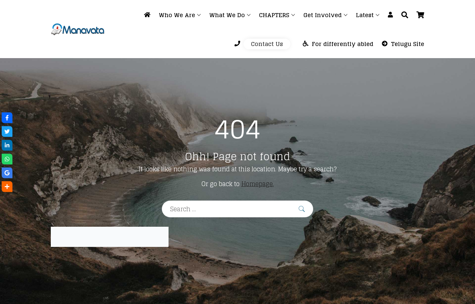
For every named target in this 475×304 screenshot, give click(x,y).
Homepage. (257, 183)
